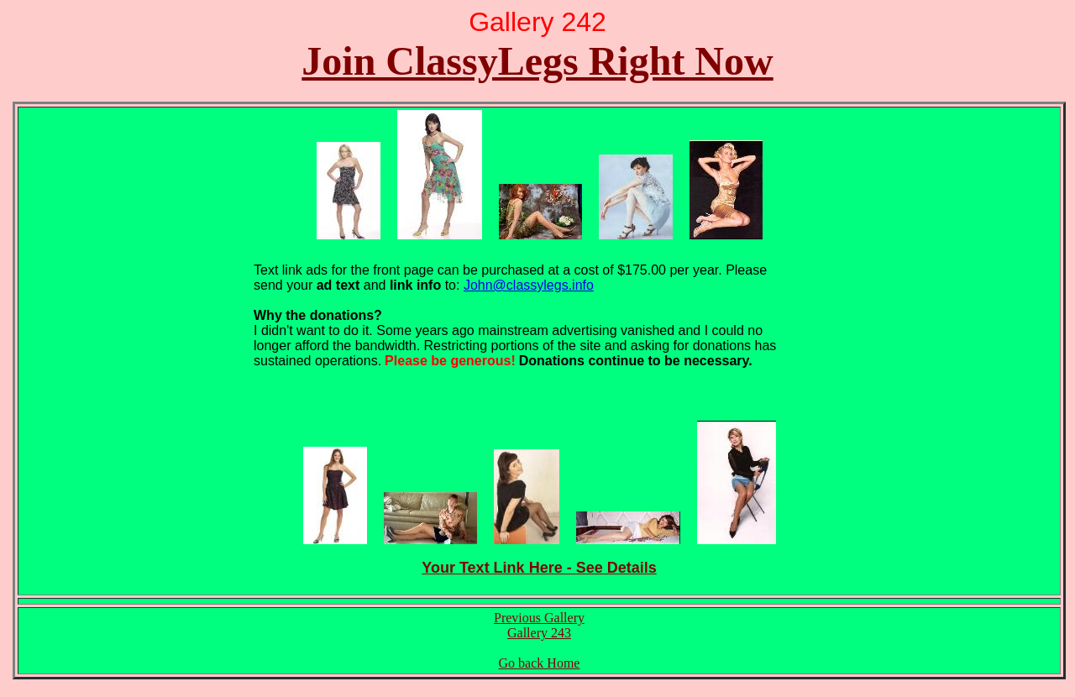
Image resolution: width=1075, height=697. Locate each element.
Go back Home (539, 663)
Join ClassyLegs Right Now (537, 61)
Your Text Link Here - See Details (539, 567)
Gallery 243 (539, 633)
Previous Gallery (539, 618)
